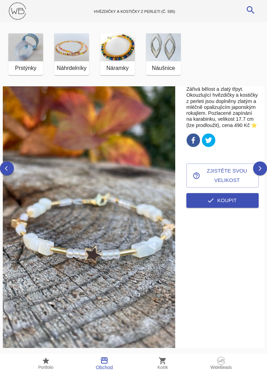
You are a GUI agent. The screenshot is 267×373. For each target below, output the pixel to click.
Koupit (222, 200)
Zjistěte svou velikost (222, 175)
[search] (251, 10)
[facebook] (193, 141)
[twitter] (209, 141)
